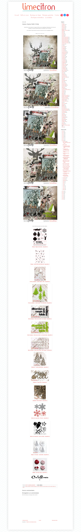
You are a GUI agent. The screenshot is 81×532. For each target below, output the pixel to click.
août (63, 181)
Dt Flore (63, 58)
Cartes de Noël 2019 (65, 41)
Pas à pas (63, 82)
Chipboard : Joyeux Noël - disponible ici (40, 382)
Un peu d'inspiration (66, 169)
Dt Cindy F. (63, 56)
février (64, 188)
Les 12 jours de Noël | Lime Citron (66, 173)
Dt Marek (63, 63)
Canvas (63, 33)
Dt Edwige (63, 57)
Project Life (63, 86)
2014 (63, 192)
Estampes (63, 71)
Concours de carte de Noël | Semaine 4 (66, 155)
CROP (63, 31)
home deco (63, 106)
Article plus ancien (54, 520)
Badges (63, 29)
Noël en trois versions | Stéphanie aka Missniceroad (66, 158)
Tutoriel (63, 90)
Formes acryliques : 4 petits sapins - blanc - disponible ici (40, 281)
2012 (63, 195)
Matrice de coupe (64, 77)
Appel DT (63, 25)
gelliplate (63, 105)
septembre (64, 180)
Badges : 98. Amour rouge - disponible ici (40, 472)
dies (62, 102)
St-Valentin (63, 88)
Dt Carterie (63, 54)
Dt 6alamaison (64, 53)
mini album (63, 111)
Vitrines (63, 94)
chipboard (41, 486)
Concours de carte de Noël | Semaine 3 (66, 168)
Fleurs (63, 72)
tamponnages (64, 119)
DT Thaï (63, 49)
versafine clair (64, 121)
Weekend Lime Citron (65, 95)
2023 (63, 131)
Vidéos (63, 93)
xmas (63, 122)
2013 (63, 193)
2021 (63, 133)
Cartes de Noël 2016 (65, 38)
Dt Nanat (63, 66)
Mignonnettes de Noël (66, 160)
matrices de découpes (65, 110)
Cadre (63, 32)
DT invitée (63, 50)
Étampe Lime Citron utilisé (48, 486)
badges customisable (31, 486)
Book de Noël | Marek (66, 163)
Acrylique (26, 486)
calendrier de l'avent (65, 98)
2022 (63, 132)
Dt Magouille (64, 62)
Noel (62, 79)
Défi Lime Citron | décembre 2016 (65, 175)
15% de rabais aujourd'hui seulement (66, 171)
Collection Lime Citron (65, 42)
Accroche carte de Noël (66, 166)
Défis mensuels (64, 70)
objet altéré (63, 114)
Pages (63, 81)
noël (62, 113)
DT (62, 45)
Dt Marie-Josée (64, 64)
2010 (63, 197)
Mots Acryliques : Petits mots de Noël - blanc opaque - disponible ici (40, 350)
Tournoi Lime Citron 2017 (65, 89)
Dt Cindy (44, 486)
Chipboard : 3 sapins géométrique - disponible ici (40, 367)
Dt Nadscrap (64, 65)
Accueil (40, 520)
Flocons (63, 73)
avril (63, 185)
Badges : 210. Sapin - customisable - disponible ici (40, 454)
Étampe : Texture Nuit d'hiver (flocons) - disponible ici (40, 264)
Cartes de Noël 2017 (65, 39)
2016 (63, 140)
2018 (63, 137)
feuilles (63, 104)
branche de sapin (64, 97)
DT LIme (63, 47)
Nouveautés (63, 80)
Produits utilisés (64, 85)
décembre (64, 141)
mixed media (64, 112)
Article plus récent (25, 520)
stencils (63, 118)
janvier (64, 189)
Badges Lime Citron (36, 486)
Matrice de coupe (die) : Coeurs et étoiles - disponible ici (40, 436)
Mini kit (63, 78)
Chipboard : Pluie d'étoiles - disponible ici (40, 400)
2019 (63, 136)
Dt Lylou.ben (64, 61)
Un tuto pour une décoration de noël (66, 149)
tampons (63, 120)
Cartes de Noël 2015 (65, 37)
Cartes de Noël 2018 (65, 40)
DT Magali (63, 48)
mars (64, 186)
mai (63, 184)
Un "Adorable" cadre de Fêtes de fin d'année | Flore (66, 147)
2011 (63, 196)
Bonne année (65, 144)
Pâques (63, 87)
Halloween (63, 74)
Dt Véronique (64, 69)
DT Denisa (63, 46)
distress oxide (64, 103)
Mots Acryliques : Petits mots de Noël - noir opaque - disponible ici (40, 318)
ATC (62, 23)
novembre (64, 177)
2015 (63, 191)
